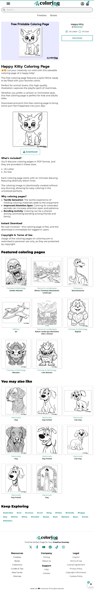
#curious (29, 513)
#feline (58, 513)
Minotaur (16, 372)
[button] (7, 4)
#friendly (69, 513)
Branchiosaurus (78, 290)
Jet (16, 331)
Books (53, 15)
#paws (46, 517)
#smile (85, 517)
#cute (40, 513)
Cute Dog (78, 420)
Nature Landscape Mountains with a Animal (47, 332)
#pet (55, 517)
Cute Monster (46, 372)
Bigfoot (78, 331)
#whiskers (7, 521)
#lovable (35, 517)
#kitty (24, 517)
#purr (75, 517)
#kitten (14, 517)
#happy (81, 513)
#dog (49, 513)
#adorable (8, 513)
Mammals (78, 27)
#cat (19, 513)
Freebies (42, 15)
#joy (5, 517)
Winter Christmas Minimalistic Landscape (47, 291)
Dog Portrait (47, 420)
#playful (65, 517)
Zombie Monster (16, 290)
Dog (16, 420)
